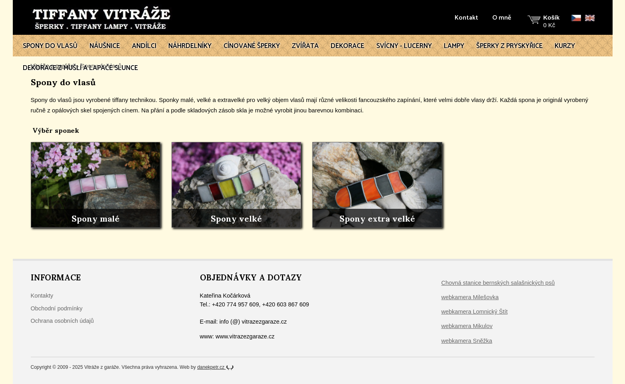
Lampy (454, 46)
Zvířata (305, 46)
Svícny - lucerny (404, 46)
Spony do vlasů (50, 46)
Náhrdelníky (190, 46)
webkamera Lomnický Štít (474, 311)
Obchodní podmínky (57, 308)
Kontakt (466, 18)
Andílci (144, 46)
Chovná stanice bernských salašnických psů (498, 283)
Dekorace (347, 46)
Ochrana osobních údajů (62, 321)
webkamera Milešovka (470, 297)
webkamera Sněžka (466, 341)
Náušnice (105, 46)
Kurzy (565, 46)
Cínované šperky (252, 46)
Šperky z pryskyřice (509, 46)
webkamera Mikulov (467, 326)
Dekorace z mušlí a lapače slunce (80, 68)
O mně (501, 18)
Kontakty (42, 295)
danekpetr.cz (215, 367)
